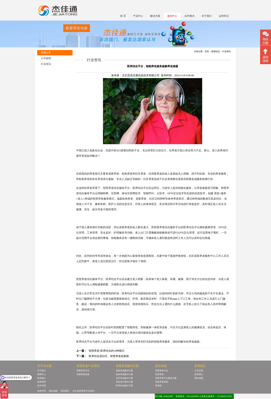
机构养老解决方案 (124, 374)
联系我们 (41, 378)
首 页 (123, 16)
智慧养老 (159, 374)
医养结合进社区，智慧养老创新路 (109, 356)
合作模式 (189, 16)
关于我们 (207, 16)
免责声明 (41, 391)
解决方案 (155, 16)
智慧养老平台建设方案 (166, 378)
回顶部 (265, 55)
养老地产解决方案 (124, 382)
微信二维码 (265, 37)
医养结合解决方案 (124, 385)
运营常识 (224, 16)
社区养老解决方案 (124, 378)
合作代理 (41, 385)
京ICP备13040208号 (164, 396)
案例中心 (172, 16)
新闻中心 (41, 374)
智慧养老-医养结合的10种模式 (106, 350)
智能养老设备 (83, 374)
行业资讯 (46, 64)
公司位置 (198, 370)
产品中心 (138, 16)
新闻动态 (215, 51)
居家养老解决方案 (124, 370)
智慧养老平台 (83, 370)
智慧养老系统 (161, 382)
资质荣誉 (41, 382)
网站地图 (198, 378)
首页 (207, 51)
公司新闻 (46, 58)
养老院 (158, 385)
